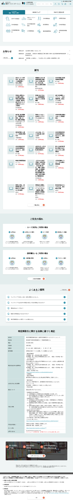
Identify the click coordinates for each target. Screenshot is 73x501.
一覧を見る (36, 205)
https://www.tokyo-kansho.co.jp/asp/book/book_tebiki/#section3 (42, 421)
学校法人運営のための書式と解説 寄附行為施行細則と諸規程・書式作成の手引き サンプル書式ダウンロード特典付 (20, 100)
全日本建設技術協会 (28, 24)
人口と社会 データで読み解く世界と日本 (39, 134)
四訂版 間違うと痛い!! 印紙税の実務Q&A (20, 134)
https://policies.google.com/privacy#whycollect (59, 493)
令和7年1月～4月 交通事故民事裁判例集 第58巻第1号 (40, 148)
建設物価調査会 (44, 31)
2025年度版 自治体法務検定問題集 (60, 78)
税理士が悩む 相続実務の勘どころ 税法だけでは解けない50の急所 (20, 187)
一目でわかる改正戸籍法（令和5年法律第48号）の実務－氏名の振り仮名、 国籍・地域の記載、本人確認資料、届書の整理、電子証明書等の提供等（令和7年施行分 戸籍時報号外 (40, 168)
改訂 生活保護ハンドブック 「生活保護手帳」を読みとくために (60, 98)
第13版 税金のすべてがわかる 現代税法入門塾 (60, 186)
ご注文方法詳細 (36, 278)
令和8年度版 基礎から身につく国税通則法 (60, 116)
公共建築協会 (28, 31)
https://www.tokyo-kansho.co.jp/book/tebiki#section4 (39, 372)
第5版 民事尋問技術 (20, 160)
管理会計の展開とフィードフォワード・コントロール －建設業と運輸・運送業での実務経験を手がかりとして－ (39, 190)
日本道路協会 (12, 24)
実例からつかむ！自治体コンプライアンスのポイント (39, 116)
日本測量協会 (43, 18)
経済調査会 (43, 24)
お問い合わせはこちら (36, 455)
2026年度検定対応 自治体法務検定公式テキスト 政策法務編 (60, 135)
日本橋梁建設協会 (12, 31)
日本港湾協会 (59, 24)
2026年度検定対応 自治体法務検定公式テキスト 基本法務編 (20, 149)
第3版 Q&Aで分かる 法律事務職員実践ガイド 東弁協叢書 (40, 98)
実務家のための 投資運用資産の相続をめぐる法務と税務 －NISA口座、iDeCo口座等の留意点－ (40, 82)
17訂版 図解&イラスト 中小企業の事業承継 (60, 162)
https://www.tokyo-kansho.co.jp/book (36, 428)
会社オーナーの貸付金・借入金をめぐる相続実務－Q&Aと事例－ (20, 80)
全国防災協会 (59, 18)
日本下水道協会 (12, 19)
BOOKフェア (36, 12)
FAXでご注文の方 (59, 12)
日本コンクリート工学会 (28, 18)
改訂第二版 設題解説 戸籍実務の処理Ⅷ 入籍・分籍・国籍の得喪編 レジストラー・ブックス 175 (20, 119)
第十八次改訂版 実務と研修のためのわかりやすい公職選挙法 (60, 149)
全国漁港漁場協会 (60, 31)
